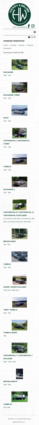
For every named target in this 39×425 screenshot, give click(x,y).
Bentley (21, 45)
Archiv (5, 45)
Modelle (13, 45)
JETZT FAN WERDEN (21, 27)
